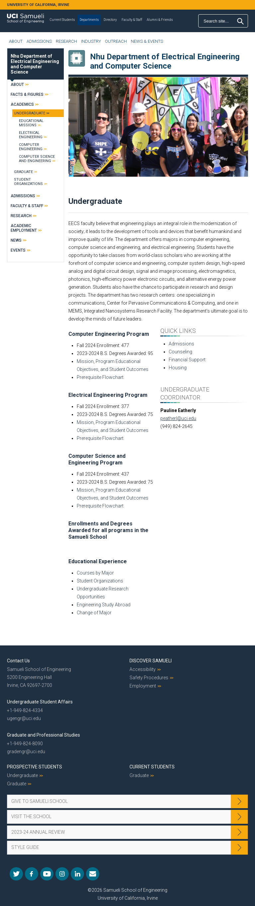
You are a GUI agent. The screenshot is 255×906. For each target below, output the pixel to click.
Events (18, 250)
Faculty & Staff (132, 20)
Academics (22, 104)
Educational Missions (31, 123)
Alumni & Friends (160, 20)
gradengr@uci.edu (26, 751)
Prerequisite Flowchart (100, 377)
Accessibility (142, 669)
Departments (89, 20)
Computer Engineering (30, 147)
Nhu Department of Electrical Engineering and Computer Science (35, 64)
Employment (142, 686)
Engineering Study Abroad (103, 604)
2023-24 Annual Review (38, 832)
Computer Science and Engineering (37, 158)
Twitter (16, 873)
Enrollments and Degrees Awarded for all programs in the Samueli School (108, 530)
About (16, 41)
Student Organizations (100, 580)
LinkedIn (77, 873)
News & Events (147, 41)
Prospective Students (34, 766)
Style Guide (25, 847)
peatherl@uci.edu (178, 418)
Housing (178, 367)
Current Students (62, 20)
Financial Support (187, 359)
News (16, 240)
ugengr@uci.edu (24, 718)
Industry (91, 41)
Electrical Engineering (30, 135)
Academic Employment (24, 228)
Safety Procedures (148, 677)
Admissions (39, 41)
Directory (110, 20)
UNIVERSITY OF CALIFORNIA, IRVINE (38, 5)
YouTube (46, 873)
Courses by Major (95, 572)
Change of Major (94, 612)
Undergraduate (29, 113)
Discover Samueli (150, 660)
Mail (92, 873)
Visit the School (31, 816)
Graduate (23, 172)
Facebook (31, 873)
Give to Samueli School (39, 801)
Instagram (62, 873)
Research (66, 41)
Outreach (116, 41)
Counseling (180, 351)
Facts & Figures (27, 94)
